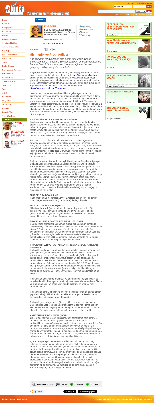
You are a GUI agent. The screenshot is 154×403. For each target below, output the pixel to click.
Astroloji (5, 93)
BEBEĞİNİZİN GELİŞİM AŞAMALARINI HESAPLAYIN (121, 41)
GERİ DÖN (86, 35)
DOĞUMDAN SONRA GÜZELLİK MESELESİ (118, 109)
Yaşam (4, 89)
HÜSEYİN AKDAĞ (17, 141)
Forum (4, 20)
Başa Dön (79, 384)
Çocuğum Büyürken (9, 43)
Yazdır (64, 384)
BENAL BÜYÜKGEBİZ (61, 30)
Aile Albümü (6, 58)
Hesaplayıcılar (7, 28)
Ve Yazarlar (6, 104)
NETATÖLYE (115, 399)
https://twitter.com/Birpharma (85, 75)
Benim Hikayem (8, 66)
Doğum (5, 35)
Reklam (12, 399)
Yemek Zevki (7, 85)
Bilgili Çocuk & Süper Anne (12, 70)
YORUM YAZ (86, 27)
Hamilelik (5, 24)
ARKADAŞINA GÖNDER (90, 30)
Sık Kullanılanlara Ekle (143, 15)
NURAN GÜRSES (17, 132)
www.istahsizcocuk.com (53, 39)
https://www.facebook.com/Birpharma (48, 88)
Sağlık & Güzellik (8, 81)
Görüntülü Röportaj (9, 54)
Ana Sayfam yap (126, 15)
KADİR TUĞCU (16, 123)
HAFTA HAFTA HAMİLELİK (120, 91)
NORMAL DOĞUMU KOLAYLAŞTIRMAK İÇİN (119, 58)
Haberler (5, 108)
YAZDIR (85, 32)
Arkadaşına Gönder (45, 384)
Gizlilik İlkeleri (21, 399)
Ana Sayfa (114, 15)
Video (4, 62)
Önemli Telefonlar (8, 116)
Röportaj (5, 51)
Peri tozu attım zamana (16, 144)
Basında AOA (7, 112)
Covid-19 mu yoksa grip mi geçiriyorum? (18, 135)
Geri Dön (94, 384)
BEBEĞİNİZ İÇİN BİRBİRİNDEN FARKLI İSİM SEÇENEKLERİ (120, 26)
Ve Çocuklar (6, 101)
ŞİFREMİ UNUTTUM (144, 3)
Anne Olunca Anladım (10, 47)
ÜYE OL (131, 3)
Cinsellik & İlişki (8, 77)
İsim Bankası (7, 31)
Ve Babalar (6, 97)
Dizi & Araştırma (8, 74)
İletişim (5, 399)
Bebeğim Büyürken (9, 39)
